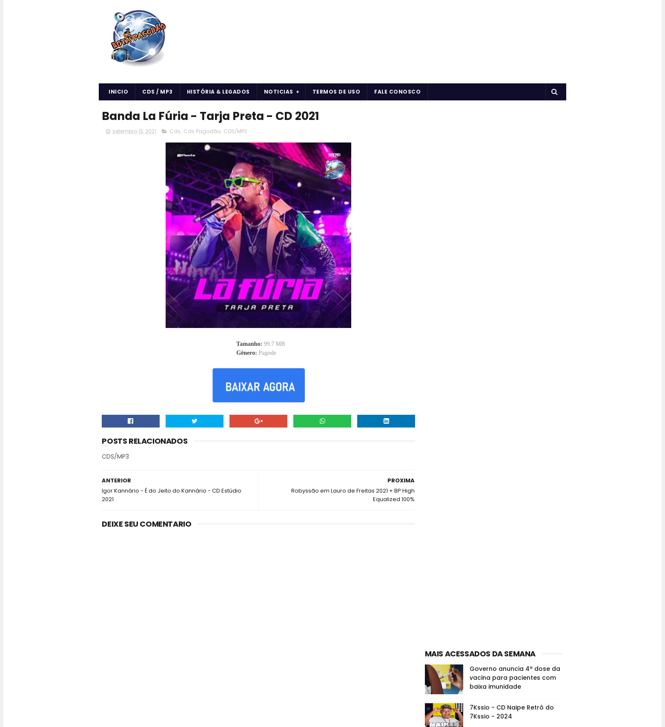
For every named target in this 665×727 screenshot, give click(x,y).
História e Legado (498, 492)
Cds (175, 131)
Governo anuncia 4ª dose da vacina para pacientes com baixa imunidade (515, 252)
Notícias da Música (453, 507)
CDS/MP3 (235, 131)
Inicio (119, 91)
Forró (527, 478)
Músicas (542, 492)
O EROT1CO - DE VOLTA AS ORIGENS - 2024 (509, 325)
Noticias (278, 91)
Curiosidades (492, 478)
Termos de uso (336, 91)
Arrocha (439, 463)
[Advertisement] (494, 160)
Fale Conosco (398, 91)
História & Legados (218, 91)
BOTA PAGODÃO (174, 716)
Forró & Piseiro (447, 492)
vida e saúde (505, 507)
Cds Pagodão (202, 131)
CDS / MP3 (158, 91)
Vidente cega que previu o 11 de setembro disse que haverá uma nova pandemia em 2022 (514, 412)
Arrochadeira (476, 463)
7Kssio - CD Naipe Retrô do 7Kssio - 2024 (512, 287)
